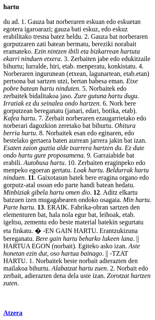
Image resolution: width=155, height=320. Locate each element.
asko (106, 245)
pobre (11, 88)
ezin (31, 253)
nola (67, 214)
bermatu (77, 43)
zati (41, 43)
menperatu (90, 66)
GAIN (64, 230)
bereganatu (48, 110)
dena (59, 275)
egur (80, 214)
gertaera (40, 140)
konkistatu (122, 66)
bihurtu (12, 66)
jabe (103, 58)
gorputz (13, 184)
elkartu (128, 192)
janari (74, 110)
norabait (125, 43)
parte (72, 184)
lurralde (36, 66)
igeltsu (12, 222)
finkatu (22, 230)
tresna (41, 36)
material (85, 222)
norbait (63, 245)
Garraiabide (109, 155)
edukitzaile (136, 58)
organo (128, 177)
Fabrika (81, 207)
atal (30, 184)
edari (92, 110)
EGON (41, 245)
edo (111, 21)
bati (76, 29)
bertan (79, 81)
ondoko (88, 199)
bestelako (15, 140)
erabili (11, 162)
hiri (54, 66)
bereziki (102, 43)
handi (87, 184)
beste (66, 222)
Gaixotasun (53, 177)
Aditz (110, 192)
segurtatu (131, 222)
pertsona (14, 81)
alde (62, 147)
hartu (47, 88)
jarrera (99, 140)
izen (31, 199)
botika (110, 110)
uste (85, 275)
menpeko (15, 170)
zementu (35, 222)
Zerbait (54, 118)
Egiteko (88, 245)
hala (54, 214)
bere (130, 103)
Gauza (36, 21)
